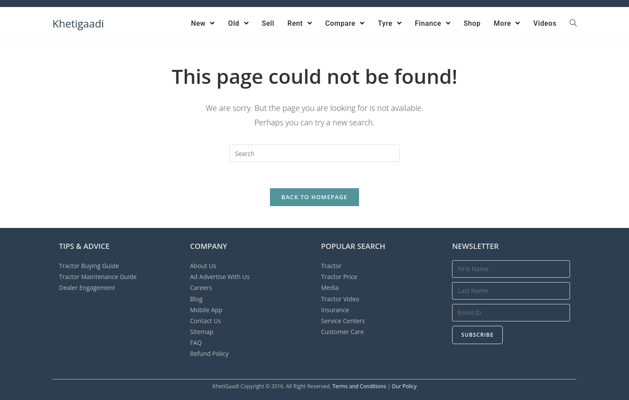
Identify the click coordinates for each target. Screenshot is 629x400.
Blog (196, 299)
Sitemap (201, 332)
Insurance (335, 310)
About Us (203, 266)
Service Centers (343, 321)
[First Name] (511, 269)
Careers (201, 287)
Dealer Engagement (87, 287)
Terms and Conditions (359, 386)
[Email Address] (511, 312)
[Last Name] (511, 291)
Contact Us (205, 321)
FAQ (196, 342)
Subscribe (477, 334)
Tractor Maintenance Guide (98, 276)
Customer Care (342, 332)
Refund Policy (209, 353)
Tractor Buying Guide (89, 266)
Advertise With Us (219, 276)
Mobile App (206, 310)
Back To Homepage (314, 197)
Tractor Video (340, 299)
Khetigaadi (78, 23)
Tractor (331, 266)
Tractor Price (339, 276)
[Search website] (573, 23)
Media (330, 287)
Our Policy (404, 386)
